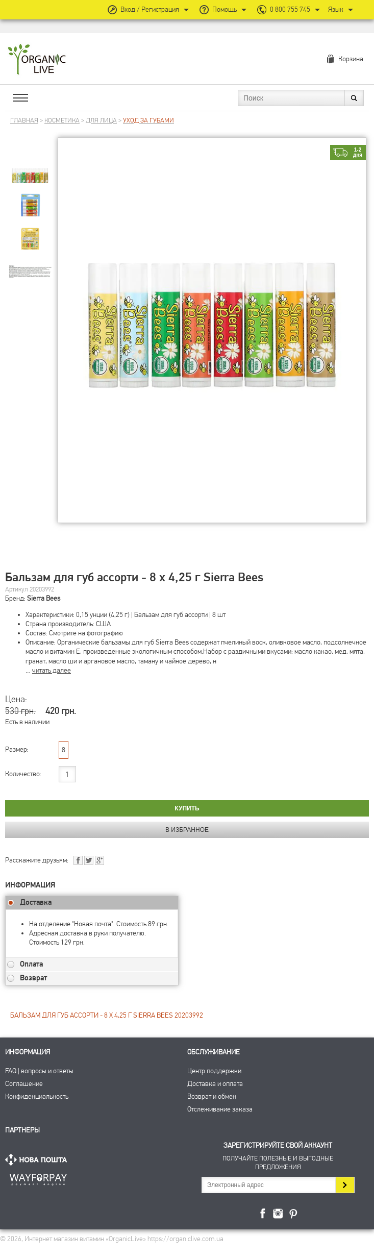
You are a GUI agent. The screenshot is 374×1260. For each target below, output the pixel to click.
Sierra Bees (43, 598)
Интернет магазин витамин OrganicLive (37, 60)
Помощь (224, 9)
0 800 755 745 (290, 9)
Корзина (350, 59)
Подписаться (344, 1185)
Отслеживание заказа (220, 1109)
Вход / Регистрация (149, 9)
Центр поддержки (214, 1071)
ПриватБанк (38, 1178)
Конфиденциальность (36, 1096)
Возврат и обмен (211, 1096)
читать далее (51, 670)
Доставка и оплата (215, 1083)
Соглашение (24, 1083)
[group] (30, 164)
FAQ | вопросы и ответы (39, 1071)
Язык (335, 9)
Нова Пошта (38, 1160)
